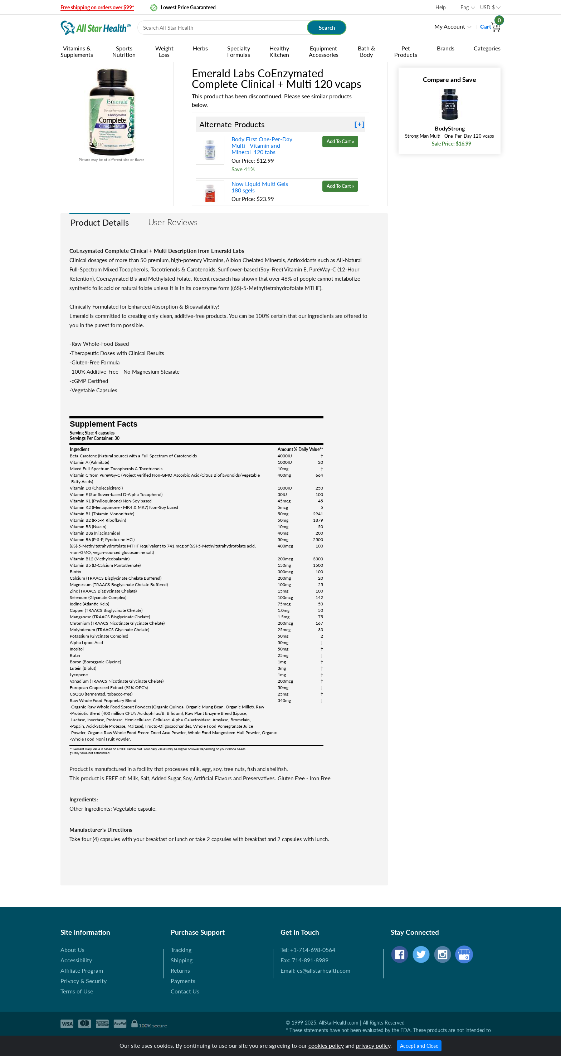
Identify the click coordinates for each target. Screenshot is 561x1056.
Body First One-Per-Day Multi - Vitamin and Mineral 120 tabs (261, 145)
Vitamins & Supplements (76, 51)
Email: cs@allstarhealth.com (315, 970)
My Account (449, 26)
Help (440, 7)
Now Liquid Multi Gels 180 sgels (260, 186)
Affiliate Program (81, 970)
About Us (72, 949)
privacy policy (373, 1045)
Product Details (99, 222)
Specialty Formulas (238, 51)
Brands (445, 48)
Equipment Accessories (323, 51)
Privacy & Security (83, 980)
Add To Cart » (340, 141)
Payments (183, 980)
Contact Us (185, 991)
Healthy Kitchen (279, 51)
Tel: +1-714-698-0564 (307, 949)
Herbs (200, 48)
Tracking (181, 949)
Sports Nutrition (124, 51)
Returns (180, 970)
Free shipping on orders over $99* (97, 7)
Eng (464, 7)
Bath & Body (366, 51)
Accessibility (76, 960)
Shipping (181, 960)
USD (487, 7)
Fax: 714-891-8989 (304, 960)
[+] (359, 124)
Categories (487, 48)
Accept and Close (419, 1046)
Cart (490, 26)
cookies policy (326, 1045)
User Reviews (172, 222)
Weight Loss (164, 51)
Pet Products (405, 51)
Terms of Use (76, 991)
